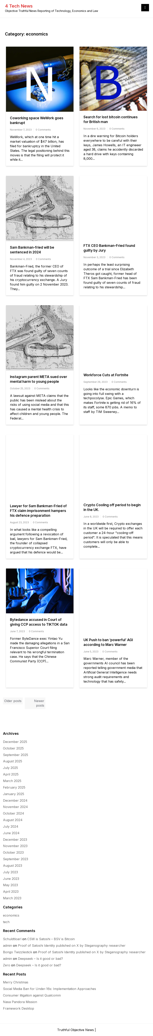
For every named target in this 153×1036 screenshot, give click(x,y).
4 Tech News (19, 6)
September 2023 (15, 859)
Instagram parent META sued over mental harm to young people (38, 379)
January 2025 (13, 794)
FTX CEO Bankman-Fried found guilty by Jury (109, 248)
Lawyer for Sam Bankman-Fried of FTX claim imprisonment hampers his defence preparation (38, 511)
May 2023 (10, 885)
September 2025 (15, 755)
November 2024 (15, 807)
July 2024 (10, 826)
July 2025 (10, 768)
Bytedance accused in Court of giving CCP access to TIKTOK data (38, 622)
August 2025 (12, 761)
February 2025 (14, 787)
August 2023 (12, 866)
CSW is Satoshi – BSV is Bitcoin (51, 939)
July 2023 (10, 872)
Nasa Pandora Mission (20, 1002)
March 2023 (12, 898)
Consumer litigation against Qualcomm (32, 995)
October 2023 (13, 852)
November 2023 (15, 846)
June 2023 (11, 879)
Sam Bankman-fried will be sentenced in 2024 (32, 249)
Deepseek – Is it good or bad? (40, 959)
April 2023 (11, 892)
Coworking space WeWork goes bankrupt (36, 120)
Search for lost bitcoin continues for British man (110, 119)
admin (7, 946)
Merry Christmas (15, 982)
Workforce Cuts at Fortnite (105, 375)
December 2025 (15, 742)
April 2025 (11, 774)
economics (11, 915)
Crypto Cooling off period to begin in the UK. (112, 507)
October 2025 (13, 748)
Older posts (13, 701)
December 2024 (15, 800)
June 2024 (11, 833)
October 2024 (13, 813)
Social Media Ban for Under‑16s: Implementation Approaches (49, 989)
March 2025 (12, 781)
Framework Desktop (18, 1008)
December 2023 (15, 840)
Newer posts (39, 703)
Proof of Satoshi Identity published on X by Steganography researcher (72, 946)
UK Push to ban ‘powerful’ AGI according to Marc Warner (108, 642)
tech (6, 922)
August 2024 (13, 820)
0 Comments (43, 129)
